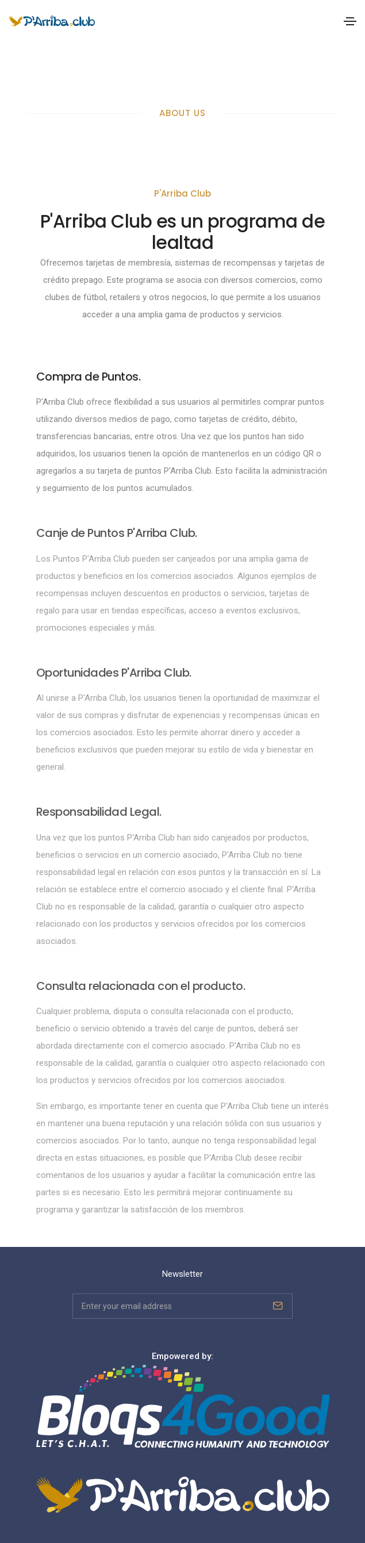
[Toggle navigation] (350, 21)
